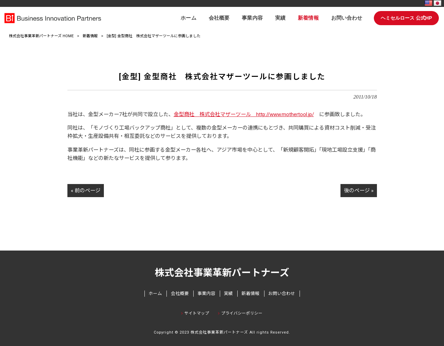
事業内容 (206, 293)
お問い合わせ (281, 293)
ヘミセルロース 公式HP (406, 18)
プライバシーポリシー (241, 313)
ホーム (155, 293)
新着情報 (90, 36)
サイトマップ (196, 313)
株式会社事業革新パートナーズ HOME (41, 36)
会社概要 (180, 293)
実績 (228, 293)
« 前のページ (85, 190)
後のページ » (358, 190)
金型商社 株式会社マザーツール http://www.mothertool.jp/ (244, 114)
